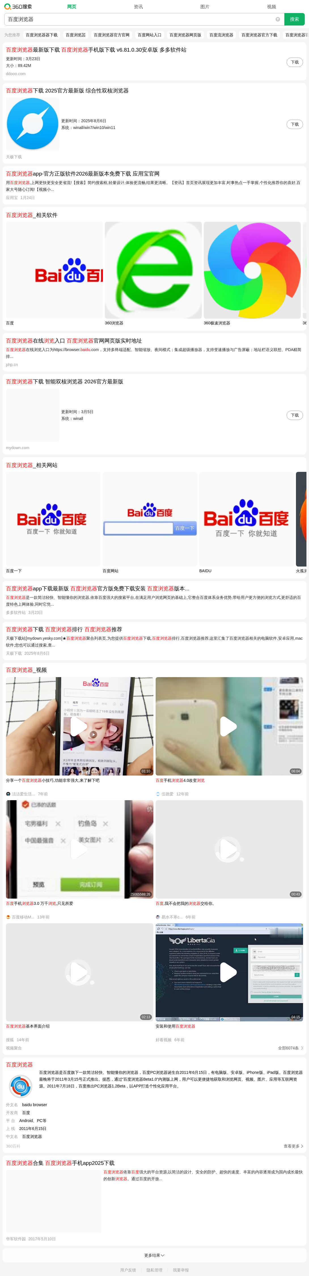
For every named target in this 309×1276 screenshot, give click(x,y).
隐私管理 (154, 1270)
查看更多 (292, 1146)
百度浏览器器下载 (42, 35)
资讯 (138, 6)
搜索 (294, 19)
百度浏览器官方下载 (259, 35)
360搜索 (19, 6)
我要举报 (181, 1270)
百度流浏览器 (221, 35)
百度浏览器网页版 (185, 35)
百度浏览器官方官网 (112, 35)
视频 (271, 6)
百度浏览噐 (76, 35)
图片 (204, 6)
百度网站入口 (150, 35)
